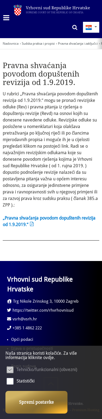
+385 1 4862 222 (24, 328)
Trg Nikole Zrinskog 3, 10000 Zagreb (43, 301)
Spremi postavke (36, 402)
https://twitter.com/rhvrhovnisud (40, 310)
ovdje (48, 357)
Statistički (26, 381)
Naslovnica (10, 43)
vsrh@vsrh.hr (22, 319)
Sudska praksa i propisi (38, 43)
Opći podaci (22, 339)
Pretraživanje (73, 27)
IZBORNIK (7, 18)
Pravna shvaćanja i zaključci (78, 43)
